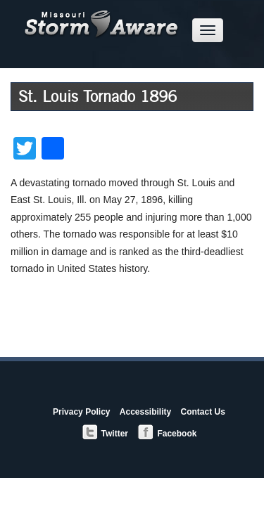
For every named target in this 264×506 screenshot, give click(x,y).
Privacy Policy (81, 412)
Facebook (166, 432)
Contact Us (203, 412)
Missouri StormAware (102, 20)
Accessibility (145, 412)
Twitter (105, 432)
